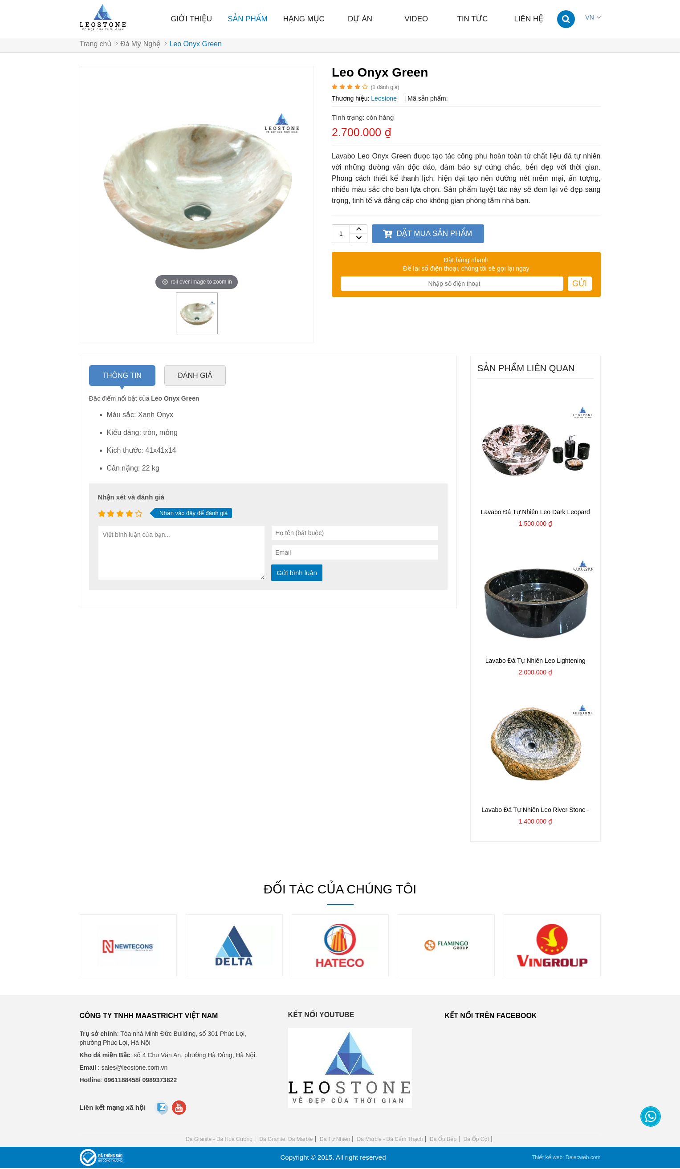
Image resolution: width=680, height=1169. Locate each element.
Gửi (579, 284)
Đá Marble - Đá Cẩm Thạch (390, 1140)
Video (416, 19)
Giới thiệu (191, 19)
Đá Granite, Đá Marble (286, 1140)
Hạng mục (304, 19)
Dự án (360, 19)
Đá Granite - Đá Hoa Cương (219, 1140)
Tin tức (472, 19)
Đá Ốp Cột (476, 1140)
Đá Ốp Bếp (443, 1140)
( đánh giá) (385, 88)
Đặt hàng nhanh (466, 260)
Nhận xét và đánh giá (131, 498)
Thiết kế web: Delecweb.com (566, 1158)
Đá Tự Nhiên (335, 1140)
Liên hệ (529, 19)
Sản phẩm (247, 19)
